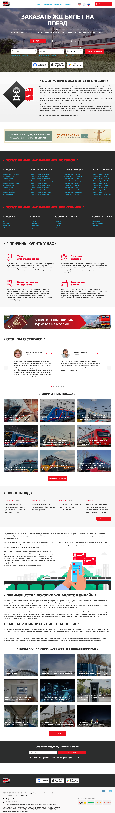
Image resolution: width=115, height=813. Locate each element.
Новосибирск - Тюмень (72, 194)
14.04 (72, 55)
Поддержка (58, 4)
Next (109, 368)
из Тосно (95, 226)
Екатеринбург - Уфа (99, 192)
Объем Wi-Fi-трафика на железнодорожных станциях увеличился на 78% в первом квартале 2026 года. (15, 508)
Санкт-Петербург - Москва (40, 174)
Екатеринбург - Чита (100, 187)
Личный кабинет (104, 4)
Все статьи (57, 733)
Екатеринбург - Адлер (100, 176)
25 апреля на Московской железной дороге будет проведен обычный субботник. (44, 507)
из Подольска (34, 223)
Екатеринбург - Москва (101, 174)
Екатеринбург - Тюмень (101, 179)
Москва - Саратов (9, 192)
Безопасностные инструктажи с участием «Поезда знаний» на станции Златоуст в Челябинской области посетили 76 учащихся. (97, 508)
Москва (13, 55)
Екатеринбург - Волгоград (102, 194)
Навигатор (68, 4)
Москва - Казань (8, 179)
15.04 (76, 55)
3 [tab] (56, 386)
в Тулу (5, 221)
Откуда (13, 47)
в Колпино (58, 228)
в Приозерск (59, 223)
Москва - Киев (8, 187)
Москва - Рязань (8, 194)
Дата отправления (73, 47)
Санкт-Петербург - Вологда (40, 185)
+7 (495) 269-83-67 (11, 802)
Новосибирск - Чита (71, 187)
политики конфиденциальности (65, 758)
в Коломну (6, 226)
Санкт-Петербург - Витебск (40, 183)
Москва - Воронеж (9, 176)
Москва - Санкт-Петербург (12, 174)
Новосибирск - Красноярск (73, 181)
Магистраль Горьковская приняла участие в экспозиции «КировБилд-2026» (70, 507)
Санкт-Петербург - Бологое (40, 179)
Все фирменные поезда (57, 478)
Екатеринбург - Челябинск (102, 181)
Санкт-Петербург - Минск (40, 187)
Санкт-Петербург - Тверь (39, 176)
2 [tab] (53, 386)
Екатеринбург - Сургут (100, 185)
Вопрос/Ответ (47, 4)
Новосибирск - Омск (71, 183)
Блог (39, 4)
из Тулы (32, 228)
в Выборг (58, 221)
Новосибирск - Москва (72, 174)
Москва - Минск (8, 181)
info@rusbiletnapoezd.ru (13, 799)
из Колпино (96, 228)
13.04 (67, 55)
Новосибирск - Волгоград (73, 192)
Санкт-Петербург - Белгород (41, 192)
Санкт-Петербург (22, 55)
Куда (40, 47)
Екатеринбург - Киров (100, 190)
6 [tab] (63, 386)
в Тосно (57, 226)
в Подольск (7, 228)
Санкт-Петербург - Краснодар (41, 190)
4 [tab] (58, 386)
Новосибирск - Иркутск (72, 185)
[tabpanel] (34, 363)
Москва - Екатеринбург (11, 183)
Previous (6, 368)
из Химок (33, 221)
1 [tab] (51, 386)
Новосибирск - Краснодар (73, 176)
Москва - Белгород (9, 185)
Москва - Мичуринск (10, 190)
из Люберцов (34, 226)
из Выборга (96, 221)
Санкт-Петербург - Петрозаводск (42, 181)
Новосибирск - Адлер (71, 179)
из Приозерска (97, 223)
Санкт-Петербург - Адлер (40, 194)
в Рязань (6, 223)
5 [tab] (61, 386)
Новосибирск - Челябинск (73, 190)
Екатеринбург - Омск (100, 183)
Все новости (104, 519)
